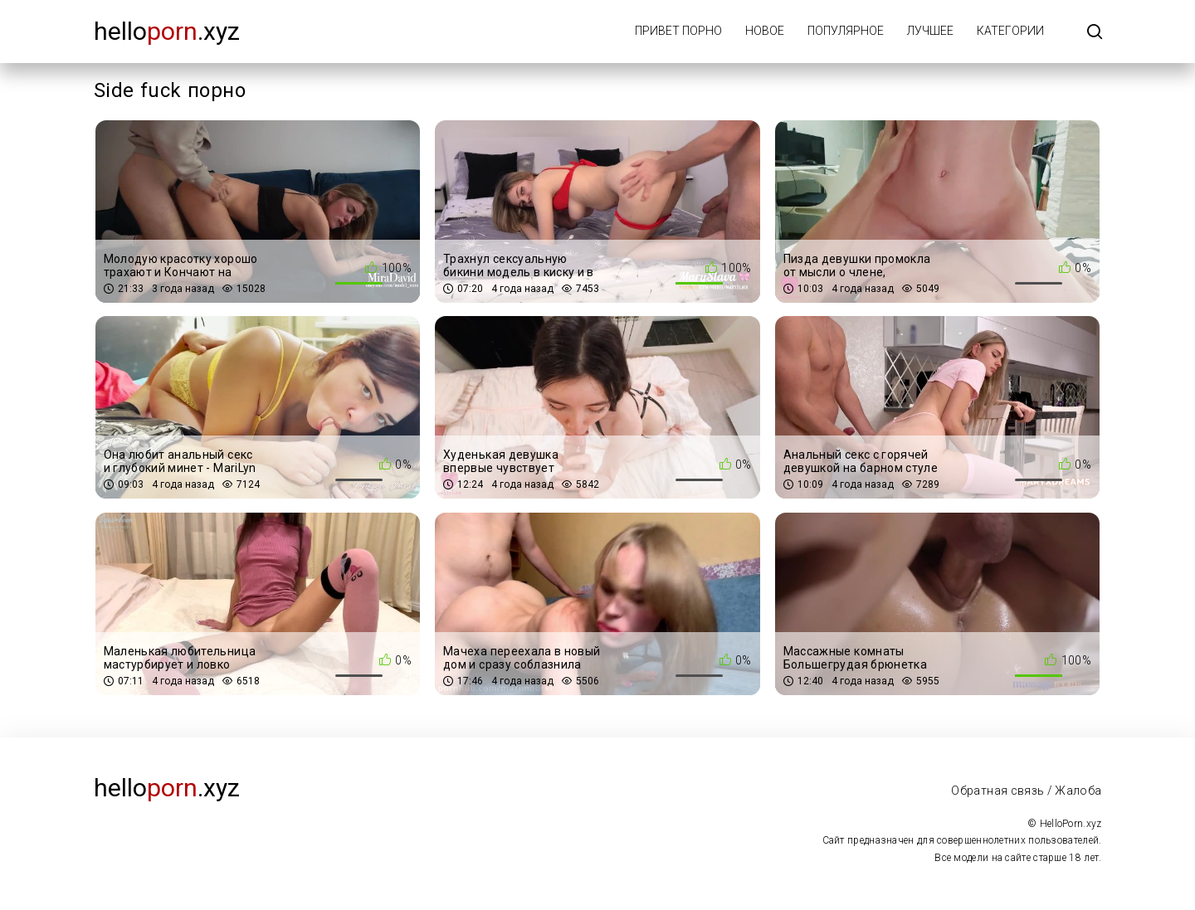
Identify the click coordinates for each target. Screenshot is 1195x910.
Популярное (845, 30)
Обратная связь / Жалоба (1026, 790)
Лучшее (930, 30)
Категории (1010, 30)
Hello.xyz (167, 31)
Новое (764, 30)
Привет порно (678, 30)
